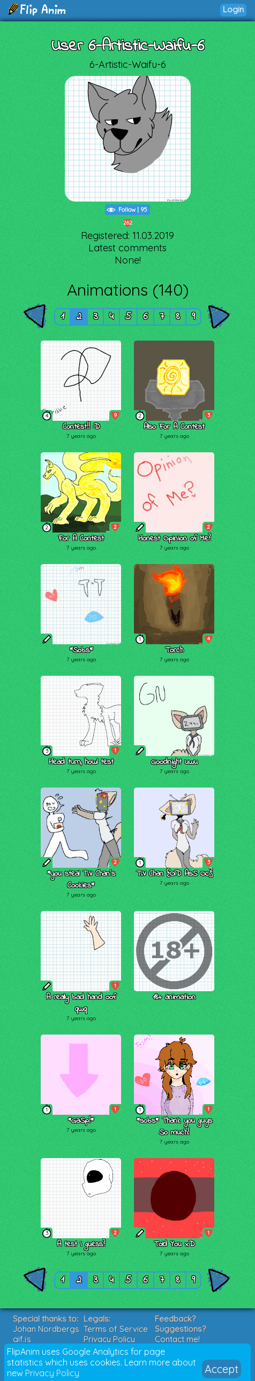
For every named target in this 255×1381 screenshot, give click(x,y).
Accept (221, 1369)
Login (233, 9)
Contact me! (177, 1339)
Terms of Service (116, 1329)
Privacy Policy (52, 1373)
